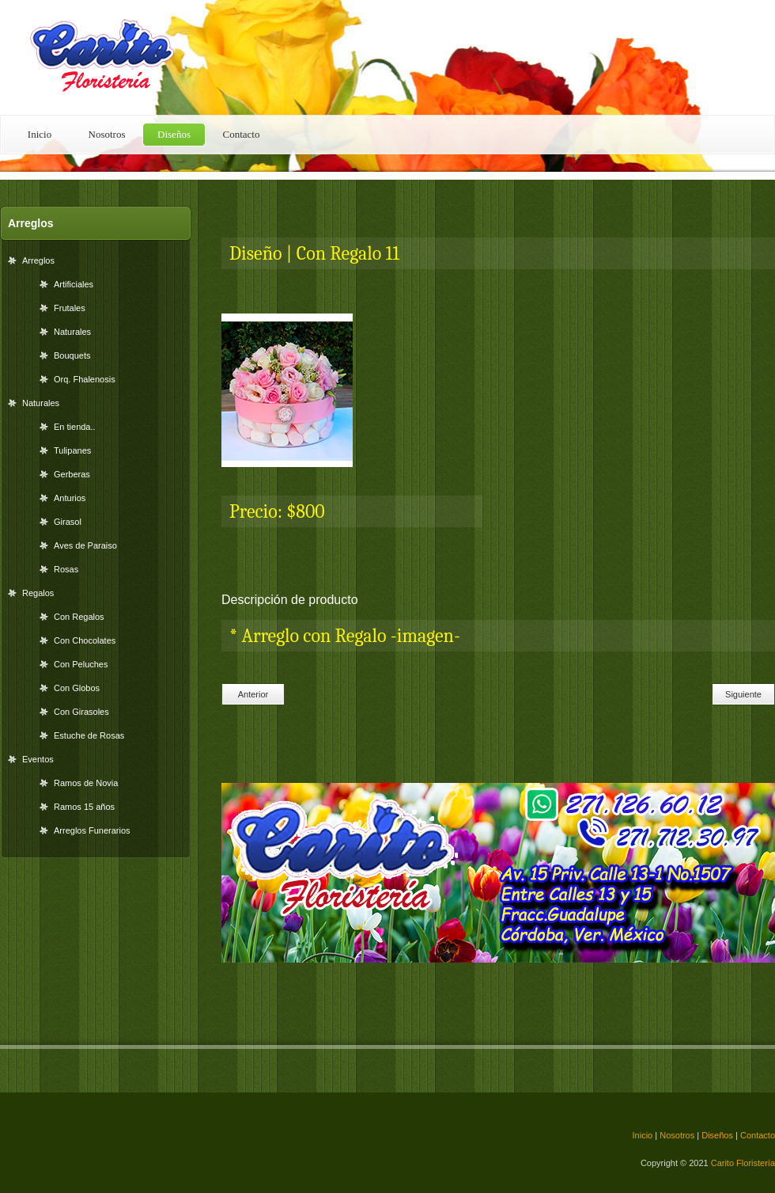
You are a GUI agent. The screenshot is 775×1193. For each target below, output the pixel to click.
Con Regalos (79, 616)
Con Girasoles (81, 711)
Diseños (174, 134)
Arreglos (38, 260)
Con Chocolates (84, 640)
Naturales (72, 331)
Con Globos (77, 688)
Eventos (38, 759)
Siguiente (743, 694)
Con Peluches (81, 664)
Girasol (67, 521)
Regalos (38, 593)
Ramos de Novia (86, 783)
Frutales (69, 308)
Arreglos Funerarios (92, 830)
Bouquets (72, 355)
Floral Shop (110, 57)
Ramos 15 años (84, 806)
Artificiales (73, 284)
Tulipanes (72, 450)
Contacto (241, 134)
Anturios (69, 498)
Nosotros (107, 134)
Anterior (253, 694)
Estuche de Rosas (89, 735)
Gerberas (72, 474)
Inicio (39, 134)
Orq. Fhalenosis (84, 379)
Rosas (66, 569)
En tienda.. (75, 426)
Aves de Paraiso (85, 545)
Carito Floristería (743, 1163)
